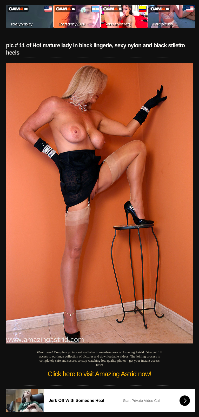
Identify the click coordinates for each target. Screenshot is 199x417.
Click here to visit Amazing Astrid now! (99, 374)
